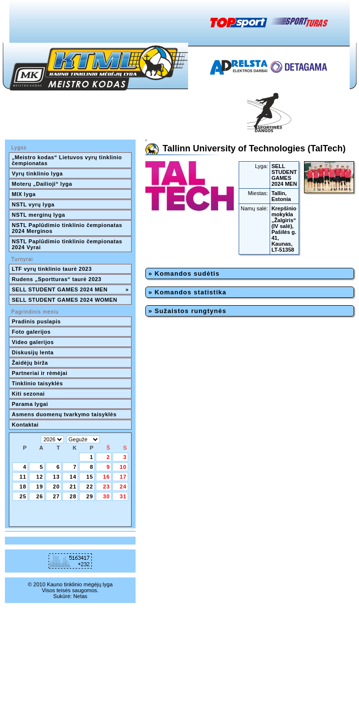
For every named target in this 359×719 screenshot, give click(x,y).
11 (23, 477)
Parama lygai (30, 404)
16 (106, 477)
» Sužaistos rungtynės (187, 311)
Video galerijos (33, 342)
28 (73, 496)
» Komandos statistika (187, 292)
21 (73, 486)
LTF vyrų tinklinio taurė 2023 (52, 269)
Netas (80, 596)
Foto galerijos (31, 332)
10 (123, 467)
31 (123, 496)
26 (39, 496)
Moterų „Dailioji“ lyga (42, 184)
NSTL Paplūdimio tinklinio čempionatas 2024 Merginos (68, 228)
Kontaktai (25, 425)
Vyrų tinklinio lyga (37, 173)
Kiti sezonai (28, 394)
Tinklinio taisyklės (37, 383)
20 (56, 486)
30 (106, 496)
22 (89, 486)
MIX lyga (24, 194)
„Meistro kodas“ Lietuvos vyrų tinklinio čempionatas (68, 160)
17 (123, 477)
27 (56, 496)
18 (23, 486)
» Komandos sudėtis (184, 273)
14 (73, 477)
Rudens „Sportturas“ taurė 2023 (57, 279)
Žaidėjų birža (30, 363)
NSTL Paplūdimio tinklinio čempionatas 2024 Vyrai (68, 244)
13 (56, 477)
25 (23, 496)
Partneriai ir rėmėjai (39, 373)
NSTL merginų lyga (38, 215)
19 (39, 486)
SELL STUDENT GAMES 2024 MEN (70, 289)
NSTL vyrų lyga (33, 204)
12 (39, 477)
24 (123, 486)
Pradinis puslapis (36, 321)
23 (106, 486)
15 (89, 477)
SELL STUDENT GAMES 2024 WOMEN (64, 300)
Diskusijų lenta (33, 352)
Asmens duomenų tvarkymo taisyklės (64, 414)
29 (89, 496)
